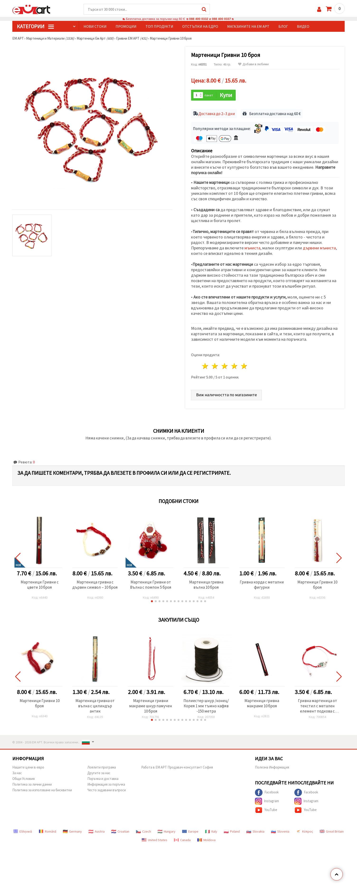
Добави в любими (253, 64)
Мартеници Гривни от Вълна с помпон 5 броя (150, 584)
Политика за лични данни (32, 784)
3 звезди (225, 366)
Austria (97, 831)
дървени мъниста (319, 248)
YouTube (266, 810)
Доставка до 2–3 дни (216, 113)
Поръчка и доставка (102, 778)
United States (154, 840)
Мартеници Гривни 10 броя (317, 584)
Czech (143, 831)
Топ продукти (159, 26)
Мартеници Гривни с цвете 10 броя (40, 584)
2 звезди (215, 366)
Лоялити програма (101, 767)
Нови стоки (95, 26)
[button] (152, 601)
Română (47, 831)
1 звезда (205, 366)
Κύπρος (304, 831)
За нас (17, 773)
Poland (232, 831)
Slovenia (280, 831)
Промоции (126, 26)
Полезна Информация (272, 767)
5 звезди (244, 366)
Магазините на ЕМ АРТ (248, 26)
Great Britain (332, 831)
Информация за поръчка (106, 784)
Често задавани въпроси (106, 790)
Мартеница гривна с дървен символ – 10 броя (95, 584)
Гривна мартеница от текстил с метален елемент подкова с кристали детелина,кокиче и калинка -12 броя (317, 706)
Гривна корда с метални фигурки (262, 584)
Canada (182, 840)
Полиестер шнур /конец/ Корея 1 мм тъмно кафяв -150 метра (206, 706)
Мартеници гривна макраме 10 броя (261, 703)
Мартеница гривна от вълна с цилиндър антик (95, 706)
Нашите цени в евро (28, 767)
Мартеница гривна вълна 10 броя (206, 584)
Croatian (120, 831)
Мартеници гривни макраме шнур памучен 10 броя (150, 706)
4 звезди (234, 366)
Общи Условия (23, 778)
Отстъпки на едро (200, 26)
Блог (283, 26)
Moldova (206, 840)
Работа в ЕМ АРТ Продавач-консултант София (177, 767)
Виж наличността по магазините (226, 394)
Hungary (166, 831)
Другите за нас (98, 773)
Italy (211, 831)
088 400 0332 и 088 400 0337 (210, 19)
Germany (72, 831)
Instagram (267, 801)
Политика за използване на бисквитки (42, 790)
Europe (190, 831)
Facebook (267, 792)
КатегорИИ (35, 26)
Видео (303, 26)
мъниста (252, 248)
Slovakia (255, 831)
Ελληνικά (22, 831)
